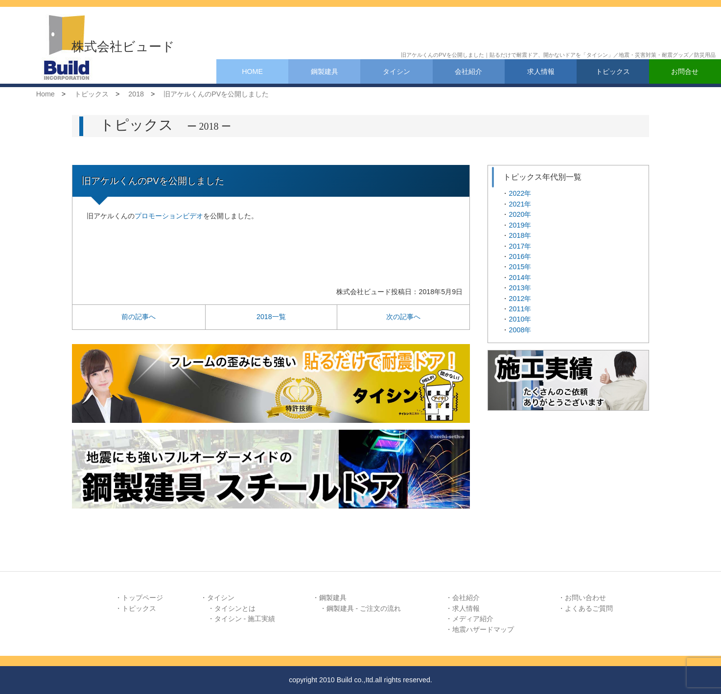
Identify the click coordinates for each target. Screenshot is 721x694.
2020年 (520, 214)
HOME (252, 71)
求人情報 (541, 71)
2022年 (520, 193)
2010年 (520, 319)
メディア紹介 (472, 619)
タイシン (396, 71)
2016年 (520, 256)
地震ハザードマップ (483, 629)
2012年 (520, 298)
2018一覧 (271, 317)
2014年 (520, 277)
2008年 (520, 330)
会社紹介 (468, 71)
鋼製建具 (324, 71)
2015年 (520, 267)
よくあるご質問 (589, 608)
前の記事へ (138, 317)
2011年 (520, 309)
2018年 (520, 235)
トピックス (613, 71)
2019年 (520, 225)
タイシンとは (235, 608)
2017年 (520, 246)
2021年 (520, 204)
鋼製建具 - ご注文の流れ (363, 608)
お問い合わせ (585, 597)
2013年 (520, 288)
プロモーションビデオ (169, 216)
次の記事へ (403, 317)
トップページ (142, 597)
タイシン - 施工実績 (245, 619)
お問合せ (684, 71)
